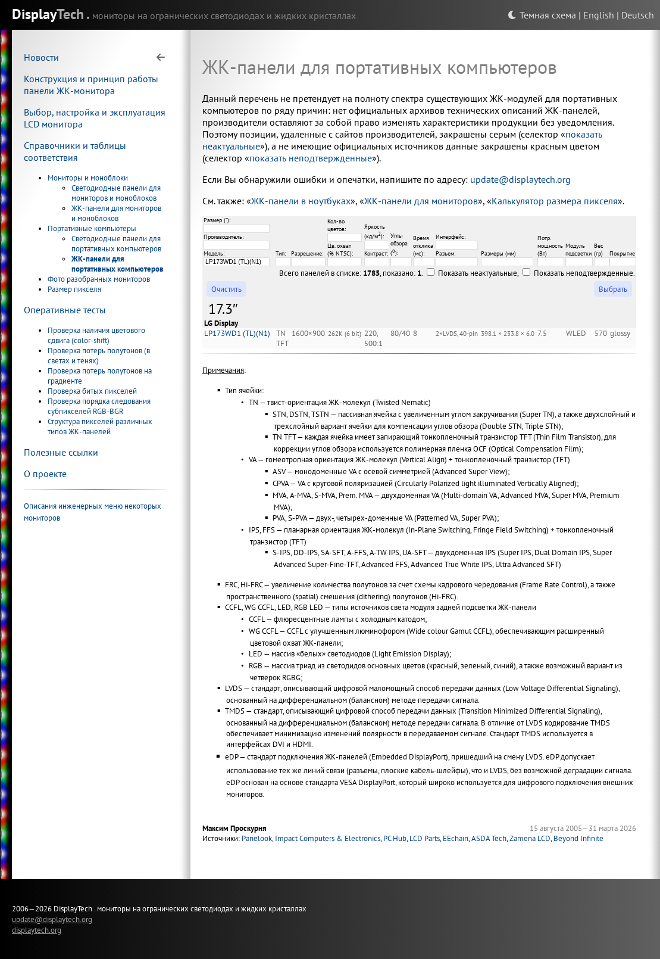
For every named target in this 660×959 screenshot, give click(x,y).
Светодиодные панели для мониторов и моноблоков (116, 193)
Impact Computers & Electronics (327, 838)
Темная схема (542, 15)
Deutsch (637, 15)
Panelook (257, 838)
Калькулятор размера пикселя (555, 201)
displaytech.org (36, 929)
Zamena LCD (529, 838)
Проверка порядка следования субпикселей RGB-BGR (99, 406)
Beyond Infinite (578, 838)
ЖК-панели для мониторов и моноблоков (116, 213)
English (598, 15)
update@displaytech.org (520, 179)
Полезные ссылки (61, 452)
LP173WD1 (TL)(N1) (237, 333)
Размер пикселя (74, 289)
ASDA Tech (488, 838)
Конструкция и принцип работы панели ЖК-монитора (91, 84)
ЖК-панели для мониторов (421, 201)
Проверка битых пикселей (92, 391)
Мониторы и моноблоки (88, 178)
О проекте (45, 474)
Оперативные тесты (65, 310)
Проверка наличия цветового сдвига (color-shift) (96, 335)
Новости (41, 57)
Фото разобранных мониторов (99, 279)
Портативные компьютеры (92, 228)
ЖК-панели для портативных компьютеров (117, 264)
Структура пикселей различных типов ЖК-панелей (100, 426)
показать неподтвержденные (310, 158)
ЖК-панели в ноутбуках (301, 201)
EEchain (455, 838)
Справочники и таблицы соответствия (75, 151)
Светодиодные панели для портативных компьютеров (116, 243)
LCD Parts (424, 838)
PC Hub (394, 838)
